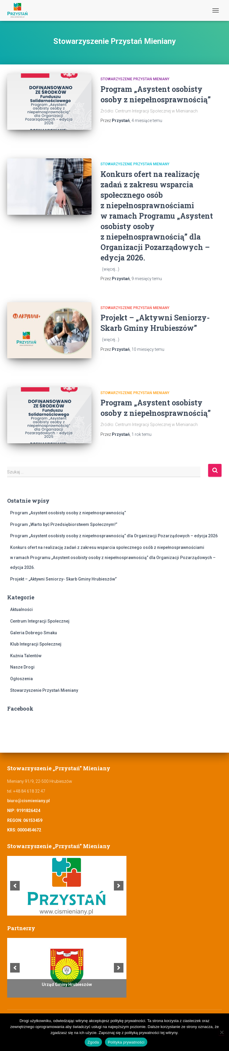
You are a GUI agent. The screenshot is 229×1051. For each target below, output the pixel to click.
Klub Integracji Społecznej (35, 644)
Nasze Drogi (22, 667)
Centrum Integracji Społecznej (39, 621)
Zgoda (93, 1042)
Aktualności (21, 609)
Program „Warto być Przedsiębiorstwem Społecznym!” (63, 524)
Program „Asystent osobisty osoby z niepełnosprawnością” (68, 512)
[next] (118, 886)
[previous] (15, 886)
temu (146, 120)
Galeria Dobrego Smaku (33, 632)
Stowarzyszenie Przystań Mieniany (134, 79)
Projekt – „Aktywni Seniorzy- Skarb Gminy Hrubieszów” (63, 579)
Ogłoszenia (21, 678)
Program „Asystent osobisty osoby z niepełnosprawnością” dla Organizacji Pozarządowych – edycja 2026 (114, 535)
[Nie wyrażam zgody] (222, 1032)
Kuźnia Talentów (25, 655)
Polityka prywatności (126, 1042)
